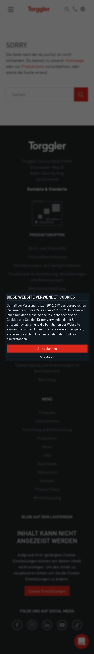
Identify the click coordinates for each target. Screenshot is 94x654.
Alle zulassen (47, 349)
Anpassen (47, 356)
